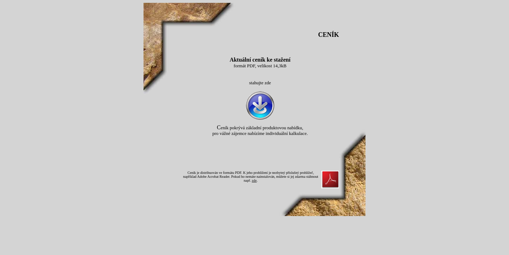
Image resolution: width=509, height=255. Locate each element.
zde (254, 180)
